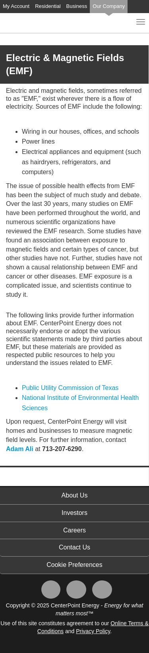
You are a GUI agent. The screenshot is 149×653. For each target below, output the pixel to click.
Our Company (109, 6)
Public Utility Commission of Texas (70, 387)
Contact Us (74, 547)
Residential (47, 6)
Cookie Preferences (74, 564)
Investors (74, 512)
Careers (74, 530)
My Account (16, 6)
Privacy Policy (93, 631)
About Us (75, 495)
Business (76, 6)
